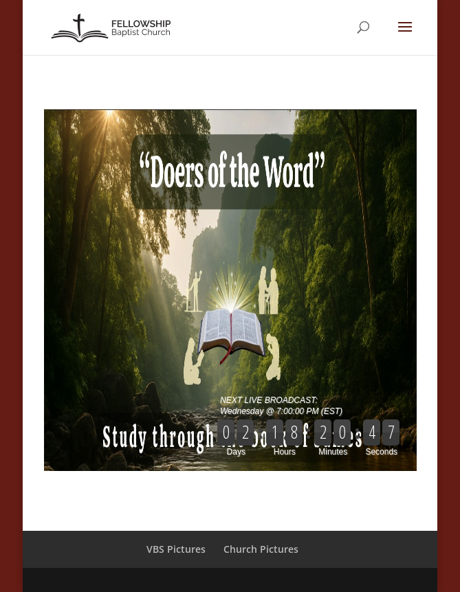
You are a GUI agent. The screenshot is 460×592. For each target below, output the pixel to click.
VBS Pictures (176, 549)
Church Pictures (260, 549)
